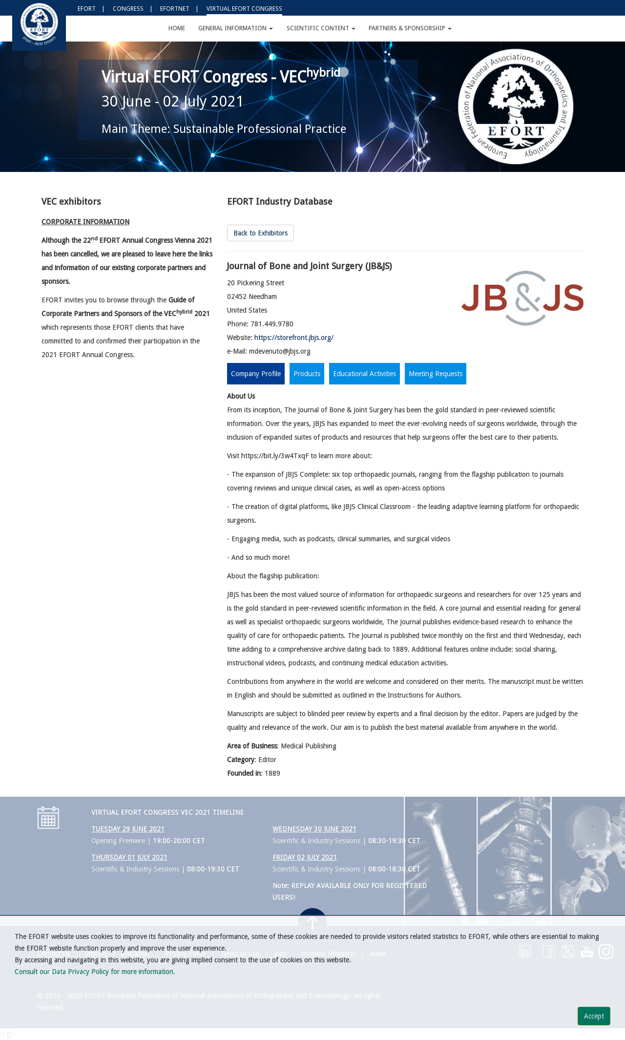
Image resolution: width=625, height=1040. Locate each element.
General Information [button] (235, 28)
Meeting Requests (435, 374)
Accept (594, 1016)
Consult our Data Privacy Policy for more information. (95, 972)
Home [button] (176, 28)
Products (306, 374)
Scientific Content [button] (321, 28)
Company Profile (256, 374)
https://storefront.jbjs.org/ (293, 337)
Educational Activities (364, 374)
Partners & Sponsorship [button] (410, 28)
